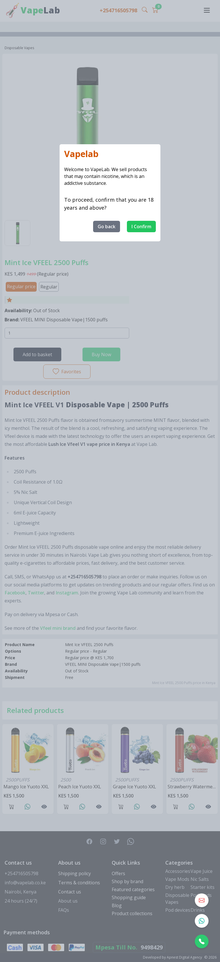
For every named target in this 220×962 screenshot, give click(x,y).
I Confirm (141, 226)
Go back (106, 226)
